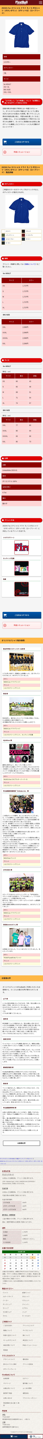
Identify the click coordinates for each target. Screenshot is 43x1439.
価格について (7, 1330)
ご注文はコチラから (22, 142)
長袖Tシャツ (26, 1293)
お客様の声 (21, 1143)
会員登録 (6, 1378)
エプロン (25, 1308)
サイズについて (28, 1330)
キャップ (6, 1308)
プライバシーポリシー (30, 1398)
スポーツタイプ (8, 1296)
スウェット (25, 1300)
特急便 (5, 1350)
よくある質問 (27, 1388)
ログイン (26, 1378)
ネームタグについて (9, 1340)
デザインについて (9, 1359)
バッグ (24, 1312)
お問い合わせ (7, 1398)
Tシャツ (5, 1293)
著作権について (28, 1383)
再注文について (28, 1340)
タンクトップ (7, 1304)
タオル (5, 1316)
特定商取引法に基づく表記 (11, 1404)
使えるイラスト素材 (9, 1364)
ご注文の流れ (7, 1325)
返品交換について (9, 1345)
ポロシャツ (25, 1296)
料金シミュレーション (22, 152)
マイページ (7, 1383)
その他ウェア (7, 1312)
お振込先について (9, 1388)
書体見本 (26, 1359)
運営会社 (26, 1393)
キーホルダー (26, 1316)
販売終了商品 (7, 1393)
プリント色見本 (28, 1364)
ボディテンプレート (9, 1369)
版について (26, 1335)
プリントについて (28, 1325)
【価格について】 (30, 264)
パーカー (6, 1300)
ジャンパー (25, 1304)
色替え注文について (9, 1335)
